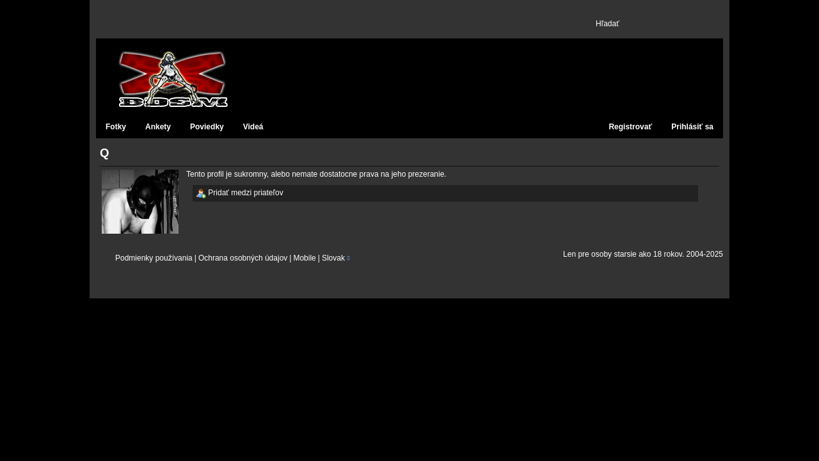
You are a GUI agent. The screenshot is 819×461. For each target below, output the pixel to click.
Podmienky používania (154, 258)
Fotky (116, 126)
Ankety (158, 126)
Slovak (333, 258)
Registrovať (630, 126)
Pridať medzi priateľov (239, 193)
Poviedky (207, 126)
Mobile (304, 258)
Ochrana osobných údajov (242, 258)
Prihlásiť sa (692, 126)
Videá (253, 126)
